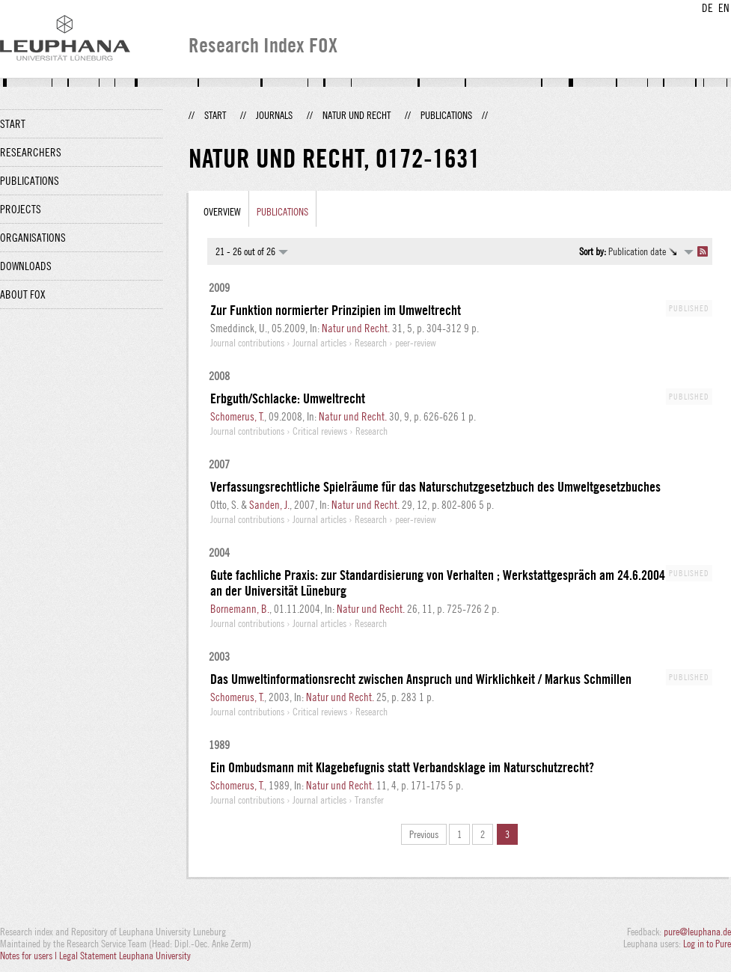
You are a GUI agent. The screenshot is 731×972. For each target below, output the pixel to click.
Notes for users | (29, 956)
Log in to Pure (707, 944)
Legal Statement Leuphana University (125, 956)
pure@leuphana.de (697, 932)
